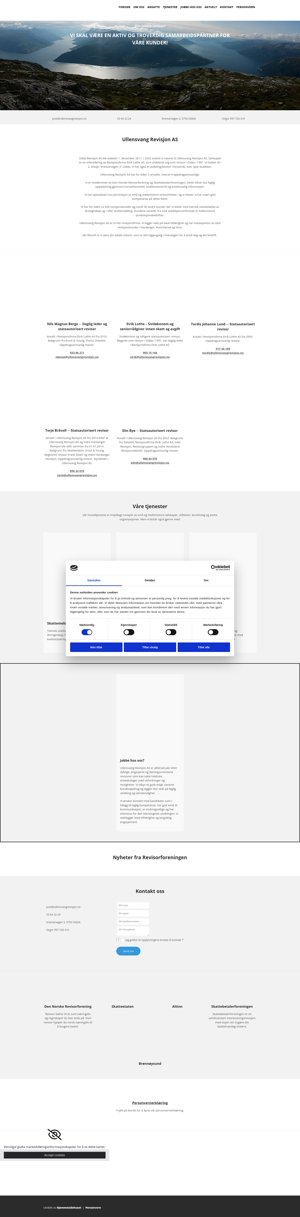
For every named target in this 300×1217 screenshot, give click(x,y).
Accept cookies (54, 1155)
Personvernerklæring (150, 1103)
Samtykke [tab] (94, 580)
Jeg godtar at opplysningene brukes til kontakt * (154, 940)
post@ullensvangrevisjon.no (69, 118)
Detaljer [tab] (150, 580)
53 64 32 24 (124, 118)
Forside (124, 7)
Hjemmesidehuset (69, 1207)
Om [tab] (206, 580)
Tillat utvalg (150, 647)
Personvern (245, 7)
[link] (55, 1134)
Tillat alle (204, 647)
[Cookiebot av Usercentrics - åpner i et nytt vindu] (213, 568)
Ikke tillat (96, 647)
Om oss (138, 7)
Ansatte (153, 7)
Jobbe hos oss (191, 7)
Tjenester (170, 7)
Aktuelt (211, 7)
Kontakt (226, 7)
